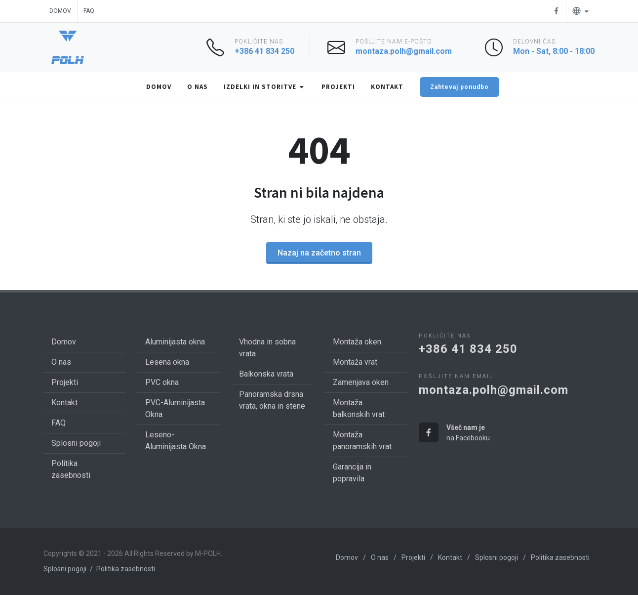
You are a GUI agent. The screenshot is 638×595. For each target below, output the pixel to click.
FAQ (88, 10)
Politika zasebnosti (125, 569)
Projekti (64, 382)
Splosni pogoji (76, 443)
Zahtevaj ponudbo (459, 87)
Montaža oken (357, 341)
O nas (61, 362)
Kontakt (64, 402)
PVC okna (162, 382)
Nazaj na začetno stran (319, 252)
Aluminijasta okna (175, 341)
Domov (60, 10)
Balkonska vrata (266, 374)
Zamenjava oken (361, 382)
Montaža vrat (355, 362)
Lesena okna (167, 362)
